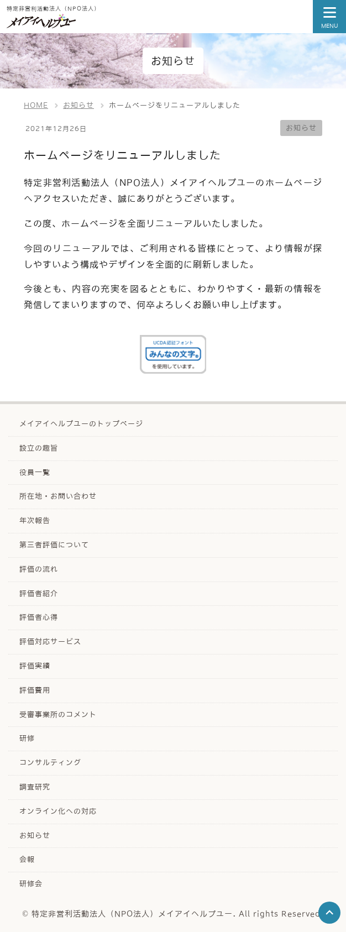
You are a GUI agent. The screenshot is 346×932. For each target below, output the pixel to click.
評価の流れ (38, 569)
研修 (27, 738)
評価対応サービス (50, 641)
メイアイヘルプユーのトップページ (81, 423)
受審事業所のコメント (58, 714)
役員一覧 (34, 472)
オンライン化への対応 (58, 811)
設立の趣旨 (38, 448)
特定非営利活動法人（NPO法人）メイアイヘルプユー (132, 914)
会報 (27, 859)
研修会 (31, 883)
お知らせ (301, 128)
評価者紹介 (38, 593)
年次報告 (34, 520)
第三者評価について (54, 544)
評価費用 (34, 690)
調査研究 (34, 786)
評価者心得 (38, 617)
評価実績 (34, 665)
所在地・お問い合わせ (58, 496)
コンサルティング (50, 762)
